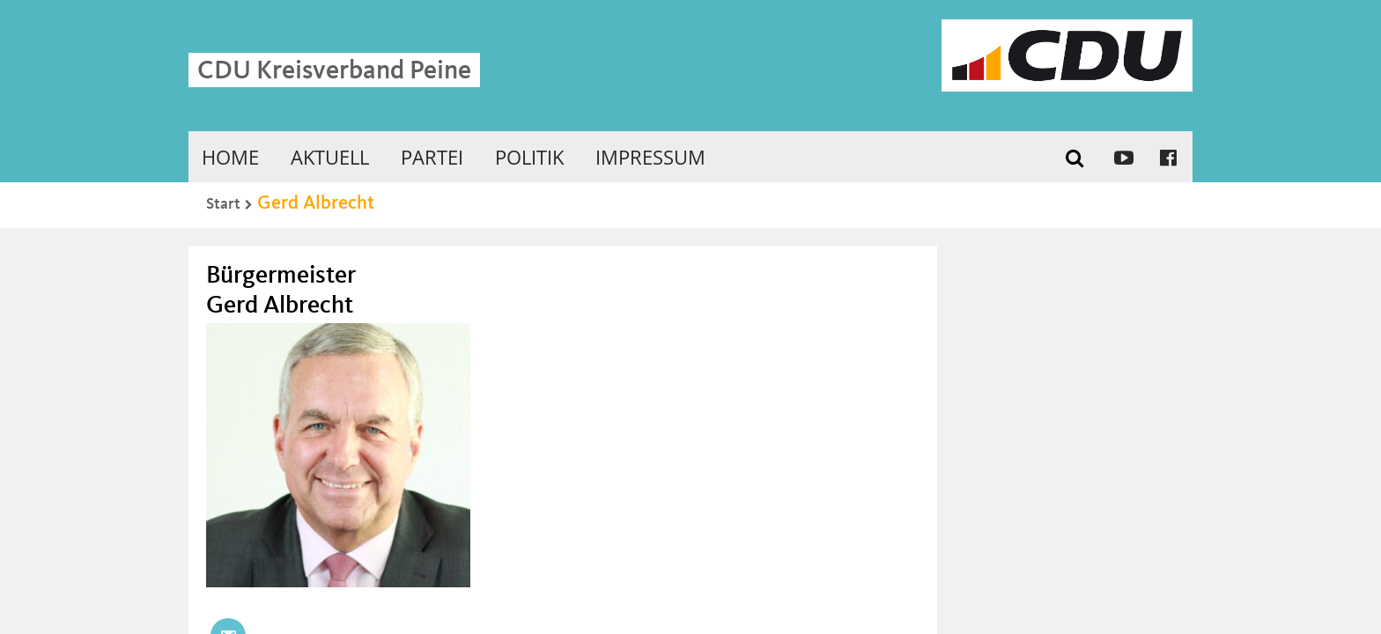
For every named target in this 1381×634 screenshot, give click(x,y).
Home (230, 157)
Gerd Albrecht (315, 203)
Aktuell (330, 157)
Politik (529, 157)
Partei (432, 157)
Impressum (650, 157)
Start (223, 204)
